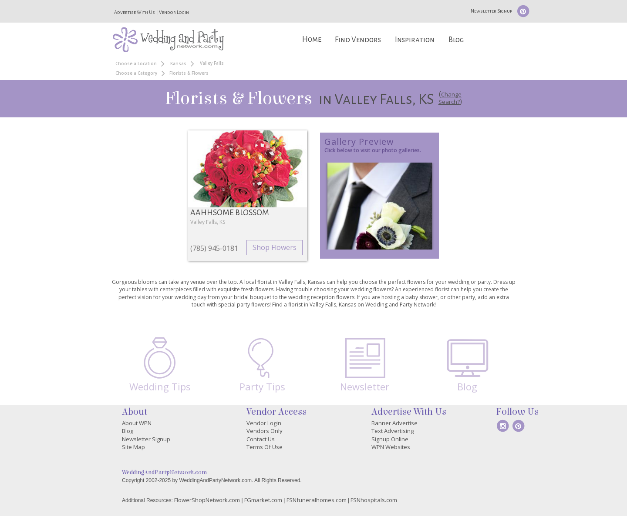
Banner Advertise (394, 423)
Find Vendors (358, 40)
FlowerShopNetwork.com (207, 500)
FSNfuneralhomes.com (317, 500)
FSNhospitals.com (374, 500)
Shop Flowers (275, 247)
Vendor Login (174, 12)
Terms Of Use (264, 447)
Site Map (133, 447)
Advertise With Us (134, 12)
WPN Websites (390, 447)
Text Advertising (392, 431)
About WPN (137, 423)
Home (311, 39)
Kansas (178, 63)
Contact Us (260, 439)
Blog (456, 40)
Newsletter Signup (491, 10)
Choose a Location (136, 63)
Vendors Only (264, 431)
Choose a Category (136, 73)
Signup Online (389, 439)
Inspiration (415, 40)
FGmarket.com (263, 500)
